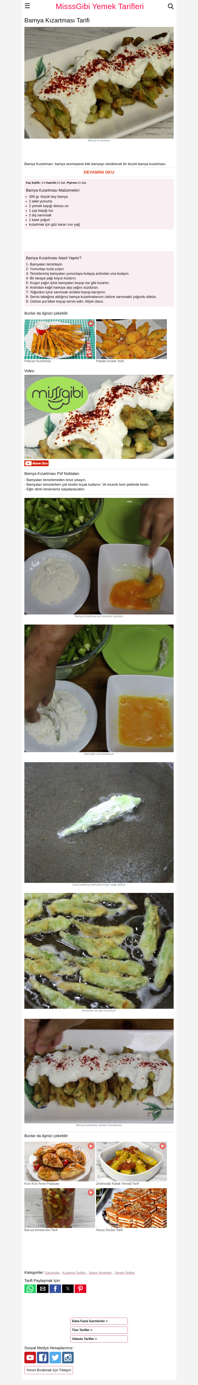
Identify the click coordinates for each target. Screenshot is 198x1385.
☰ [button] (27, 5)
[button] (99, 172)
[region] (99, 151)
